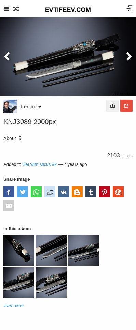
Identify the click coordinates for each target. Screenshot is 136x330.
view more (13, 305)
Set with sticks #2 (40, 164)
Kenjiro (31, 106)
